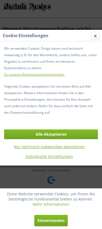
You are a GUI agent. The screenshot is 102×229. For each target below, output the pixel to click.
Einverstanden (51, 220)
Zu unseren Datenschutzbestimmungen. (34, 74)
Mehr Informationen (51, 204)
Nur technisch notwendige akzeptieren (49, 146)
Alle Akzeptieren (51, 134)
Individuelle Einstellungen (49, 156)
